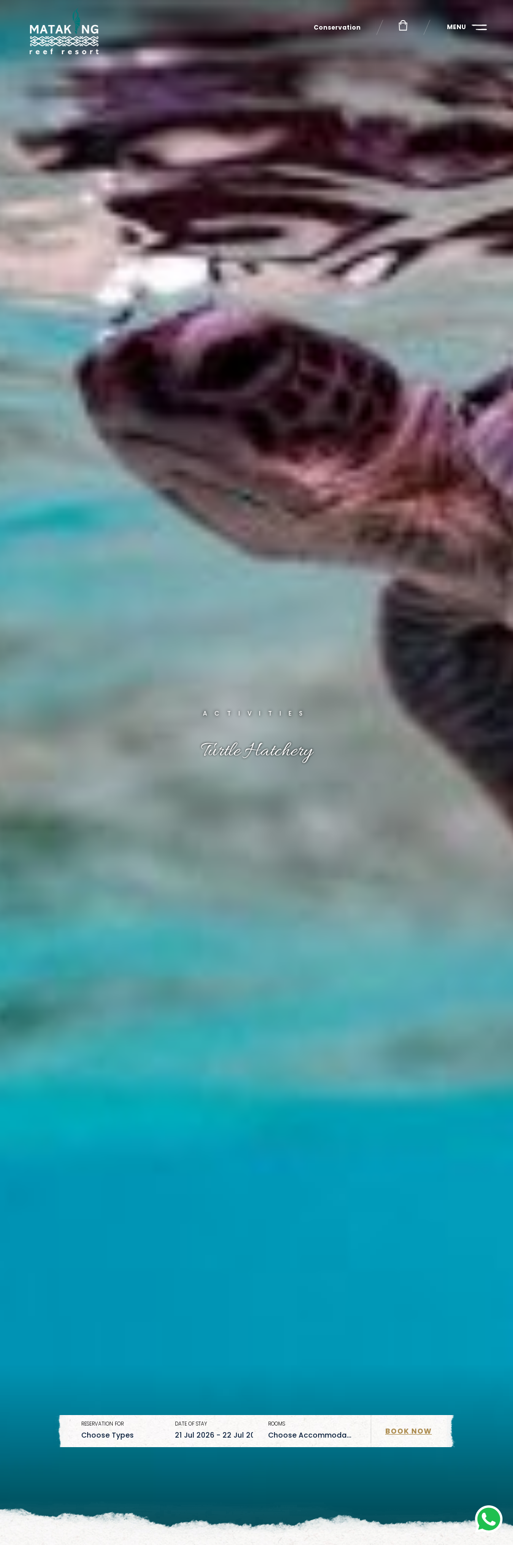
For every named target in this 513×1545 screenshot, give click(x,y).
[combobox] (120, 1435)
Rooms (276, 1424)
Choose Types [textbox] (107, 1435)
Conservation (337, 27)
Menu (456, 27)
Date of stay (191, 1424)
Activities (256, 713)
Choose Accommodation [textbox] (314, 1435)
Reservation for (102, 1424)
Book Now (408, 1431)
